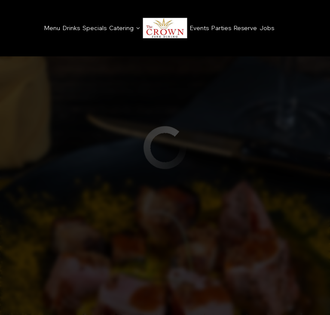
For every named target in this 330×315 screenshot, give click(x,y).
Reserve (245, 28)
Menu (52, 28)
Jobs (267, 28)
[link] (165, 28)
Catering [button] (124, 28)
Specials (94, 28)
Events (199, 28)
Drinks (71, 28)
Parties (221, 28)
